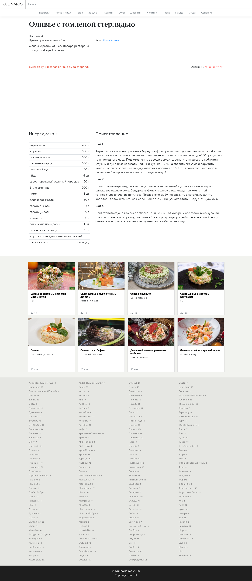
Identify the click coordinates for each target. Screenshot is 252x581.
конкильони (87, 417)
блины (34, 400)
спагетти (136, 551)
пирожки (136, 433)
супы (122, 13)
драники (35, 513)
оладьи (85, 560)
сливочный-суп (139, 526)
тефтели (185, 408)
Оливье (35, 350)
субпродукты (138, 560)
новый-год (87, 530)
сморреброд (137, 534)
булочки (35, 417)
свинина (136, 497)
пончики (135, 450)
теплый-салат (189, 404)
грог (33, 505)
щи (182, 551)
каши (84, 387)
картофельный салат (92, 383)
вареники (36, 429)
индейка (36, 530)
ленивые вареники (91, 475)
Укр (117, 575)
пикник (135, 425)
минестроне (87, 509)
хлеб (183, 505)
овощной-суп (88, 539)
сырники (185, 391)
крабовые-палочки (92, 433)
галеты (34, 450)
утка (183, 459)
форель (184, 480)
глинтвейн (36, 463)
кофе (83, 429)
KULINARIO (13, 4)
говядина (36, 467)
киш (83, 400)
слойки (134, 530)
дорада (35, 509)
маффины (86, 501)
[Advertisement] (126, 101)
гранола (35, 484)
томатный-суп (188, 417)
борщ (33, 404)
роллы (134, 471)
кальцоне (36, 539)
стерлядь (83, 67)
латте (83, 471)
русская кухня (39, 67)
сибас (134, 513)
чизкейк (185, 526)
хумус (183, 509)
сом (132, 543)
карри (34, 556)
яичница (185, 556)
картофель (37, 560)
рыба (80, 13)
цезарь (184, 513)
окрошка (85, 547)
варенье (35, 433)
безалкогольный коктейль (45, 391)
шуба (183, 543)
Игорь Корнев (111, 40)
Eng (123, 575)
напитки (152, 13)
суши (192, 13)
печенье (136, 417)
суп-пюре (186, 387)
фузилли (185, 497)
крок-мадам (87, 450)
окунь (84, 556)
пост (133, 454)
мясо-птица (63, 13)
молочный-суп (89, 513)
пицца (179, 13)
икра (33, 526)
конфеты (85, 421)
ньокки (84, 534)
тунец (183, 438)
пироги (135, 429)
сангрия (135, 488)
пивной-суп (137, 421)
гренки (34, 488)
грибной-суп (38, 492)
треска (184, 433)
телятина (186, 400)
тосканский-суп (189, 425)
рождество (137, 467)
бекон (34, 395)
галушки (35, 454)
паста (166, 13)
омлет (134, 387)
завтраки (44, 13)
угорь (183, 454)
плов (133, 442)
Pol (135, 575)
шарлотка (186, 530)
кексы (84, 391)
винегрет (35, 438)
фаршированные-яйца (193, 463)
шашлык (185, 534)
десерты (135, 13)
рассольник (137, 463)
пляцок (134, 446)
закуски (93, 13)
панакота (136, 391)
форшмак (186, 484)
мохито (84, 522)
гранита (35, 480)
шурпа (184, 547)
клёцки (84, 408)
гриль (34, 497)
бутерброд (37, 425)
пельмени (136, 408)
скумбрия (136, 522)
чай (183, 518)
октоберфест (88, 551)
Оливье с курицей (140, 293)
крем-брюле (87, 442)
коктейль (86, 412)
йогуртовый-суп (40, 534)
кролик (85, 454)
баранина (36, 387)
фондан (185, 475)
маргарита (86, 484)
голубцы (35, 471)
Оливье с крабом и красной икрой (200, 350)
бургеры (35, 421)
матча (84, 497)
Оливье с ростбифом (93, 350)
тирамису (185, 412)
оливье (63, 67)
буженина (36, 412)
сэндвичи (207, 13)
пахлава (135, 400)
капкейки (36, 543)
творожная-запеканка (193, 395)
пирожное (136, 438)
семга (134, 505)
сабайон (135, 484)
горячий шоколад (40, 475)
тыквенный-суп (189, 446)
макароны (86, 480)
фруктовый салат (190, 492)
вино (33, 442)
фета (183, 467)
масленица (87, 488)
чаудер (184, 522)
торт (183, 421)
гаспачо (35, 459)
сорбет (134, 547)
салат (53, 67)
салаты (108, 13)
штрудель (186, 539)
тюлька (184, 450)
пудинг (135, 459)
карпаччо (36, 551)
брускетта (36, 408)
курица (85, 459)
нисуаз (84, 526)
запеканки (37, 522)
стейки (134, 556)
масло (84, 492)
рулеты (135, 475)
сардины (135, 492)
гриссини (35, 501)
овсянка (85, 543)
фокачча (185, 471)
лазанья (85, 463)
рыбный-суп (138, 480)
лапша (85, 467)
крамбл (84, 438)
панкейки (136, 395)
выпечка (36, 446)
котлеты (85, 425)
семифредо (136, 509)
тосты (184, 429)
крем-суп (86, 446)
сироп (134, 518)
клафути (85, 404)
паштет (135, 404)
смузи (134, 539)
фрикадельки (188, 488)
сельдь (134, 501)
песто (134, 412)
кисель (84, 395)
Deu (129, 575)
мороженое (87, 518)
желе (34, 518)
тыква (184, 442)
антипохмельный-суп (43, 383)
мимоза (85, 505)
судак (183, 383)
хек (182, 501)
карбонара (36, 547)
